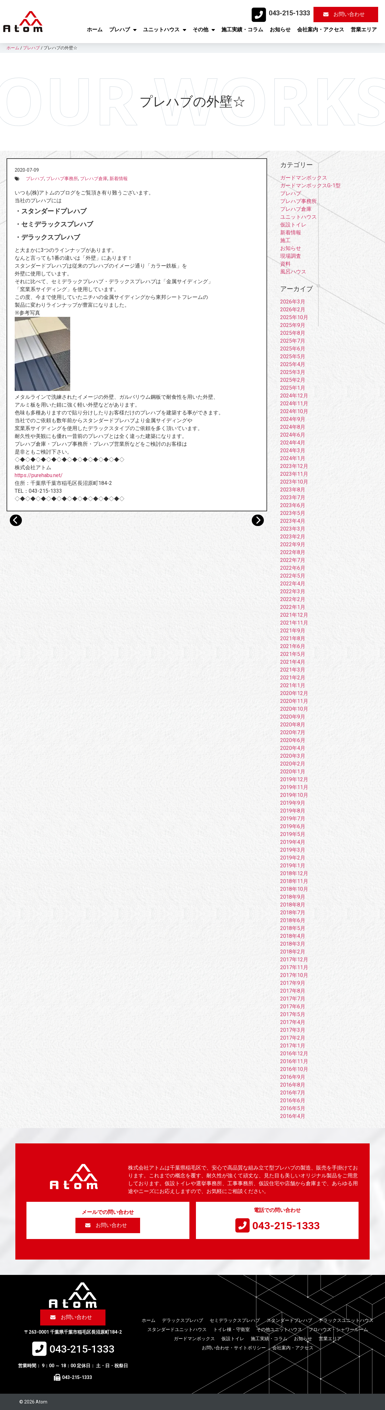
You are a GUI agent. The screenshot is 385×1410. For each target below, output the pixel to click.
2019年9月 (292, 803)
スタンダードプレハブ (289, 1320)
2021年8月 (292, 638)
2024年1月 (292, 458)
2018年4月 (292, 936)
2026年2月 (292, 309)
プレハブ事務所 (62, 178)
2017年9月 (292, 983)
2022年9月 (292, 544)
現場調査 (290, 256)
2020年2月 (292, 764)
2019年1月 (292, 865)
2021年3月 (292, 670)
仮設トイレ (293, 225)
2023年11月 (294, 474)
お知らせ (280, 29)
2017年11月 (294, 967)
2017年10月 (294, 975)
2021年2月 (292, 677)
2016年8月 (292, 1085)
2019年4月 (292, 842)
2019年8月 (292, 811)
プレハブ (122, 30)
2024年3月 (292, 450)
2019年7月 (292, 818)
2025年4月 (292, 364)
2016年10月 (294, 1069)
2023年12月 (294, 466)
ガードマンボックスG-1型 (310, 185)
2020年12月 (294, 693)
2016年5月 (292, 1108)
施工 (285, 240)
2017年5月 (292, 1014)
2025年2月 (292, 380)
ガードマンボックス (303, 178)
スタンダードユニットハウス (177, 1329)
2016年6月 (292, 1100)
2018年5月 (292, 928)
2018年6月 (292, 920)
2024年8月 (292, 427)
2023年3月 (292, 529)
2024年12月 (294, 396)
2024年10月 (294, 411)
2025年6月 (292, 349)
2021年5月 (292, 654)
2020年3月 (292, 756)
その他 (204, 30)
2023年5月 (292, 513)
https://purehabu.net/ (39, 475)
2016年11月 (294, 1061)
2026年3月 (292, 302)
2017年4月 (292, 1022)
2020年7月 (292, 732)
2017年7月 (292, 999)
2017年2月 (292, 1038)
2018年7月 (292, 912)
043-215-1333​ (289, 13)
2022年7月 (292, 560)
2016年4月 (292, 1116)
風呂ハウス (293, 272)
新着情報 (118, 178)
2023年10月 (294, 482)
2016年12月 (294, 1053)
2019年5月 (292, 834)
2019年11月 (294, 787)
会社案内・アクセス (320, 29)
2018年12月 (294, 873)
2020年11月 (294, 701)
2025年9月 (292, 325)
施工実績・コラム (242, 29)
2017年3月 (292, 1030)
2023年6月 (292, 505)
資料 (285, 264)
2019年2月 (292, 858)
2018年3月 (292, 944)
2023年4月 (292, 521)
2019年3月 (292, 850)
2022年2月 (292, 599)
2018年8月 (292, 905)
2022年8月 (292, 552)
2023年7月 (292, 497)
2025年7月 (292, 341)
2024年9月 (292, 419)
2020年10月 (294, 709)
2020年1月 (292, 771)
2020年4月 (292, 748)
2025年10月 (294, 317)
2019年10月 (294, 795)
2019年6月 (292, 826)
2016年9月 (292, 1077)
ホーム (95, 29)
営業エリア (364, 29)
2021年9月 (292, 631)
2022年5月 (292, 576)
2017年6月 (292, 1006)
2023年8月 (292, 490)
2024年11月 (294, 403)
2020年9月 (292, 717)
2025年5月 (292, 356)
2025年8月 (292, 333)
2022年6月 (292, 568)
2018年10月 (294, 889)
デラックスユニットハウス (346, 1320)
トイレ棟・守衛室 (231, 1329)
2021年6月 (292, 646)
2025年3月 (292, 372)
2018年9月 (292, 897)
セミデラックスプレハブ (235, 1320)
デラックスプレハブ (182, 1320)
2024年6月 (292, 435)
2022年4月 (292, 584)
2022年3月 (292, 591)
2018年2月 (292, 952)
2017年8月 (292, 991)
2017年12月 (294, 959)
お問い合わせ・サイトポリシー (234, 1347)
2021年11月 (294, 623)
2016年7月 (292, 1093)
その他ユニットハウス (279, 1329)
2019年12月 (294, 779)
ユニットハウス (164, 30)
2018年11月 (294, 881)
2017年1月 (292, 1046)
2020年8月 (292, 724)
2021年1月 (292, 685)
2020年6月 (292, 740)
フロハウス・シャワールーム (338, 1329)
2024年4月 (292, 443)
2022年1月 (292, 607)
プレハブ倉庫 (93, 178)
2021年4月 (292, 662)
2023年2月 (292, 537)
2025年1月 (292, 388)
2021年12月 (294, 615)
